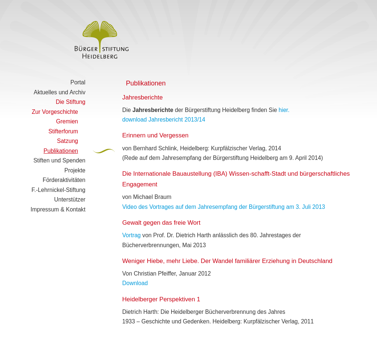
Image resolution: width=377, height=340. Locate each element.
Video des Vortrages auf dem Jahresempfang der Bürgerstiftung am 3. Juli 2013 (223, 207)
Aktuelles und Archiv (59, 92)
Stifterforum (63, 131)
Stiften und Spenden (59, 160)
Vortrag (131, 235)
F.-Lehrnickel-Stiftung (58, 190)
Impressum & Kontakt (58, 209)
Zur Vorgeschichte (55, 112)
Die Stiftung (70, 102)
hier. (284, 110)
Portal (77, 82)
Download (135, 283)
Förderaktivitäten (64, 180)
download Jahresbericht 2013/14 (163, 119)
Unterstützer (69, 199)
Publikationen (60, 151)
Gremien (67, 121)
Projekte (74, 170)
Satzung (67, 141)
